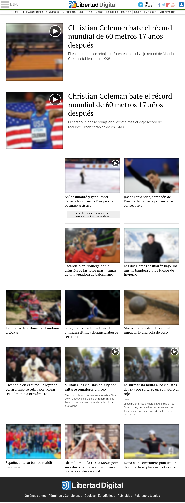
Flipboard (167, 4)
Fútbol (13, 12)
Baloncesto (68, 12)
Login (181, 5)
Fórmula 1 (113, 12)
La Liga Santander (31, 12)
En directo (151, 12)
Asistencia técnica (148, 497)
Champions (51, 12)
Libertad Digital (92, 4)
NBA (80, 12)
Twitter (162, 5)
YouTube (171, 5)
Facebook (157, 5)
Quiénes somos (35, 497)
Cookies (90, 497)
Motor (99, 12)
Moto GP (126, 12)
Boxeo (138, 12)
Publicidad (125, 497)
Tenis (89, 12)
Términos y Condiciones (65, 497)
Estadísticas (106, 497)
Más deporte (168, 12)
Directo (146, 5)
